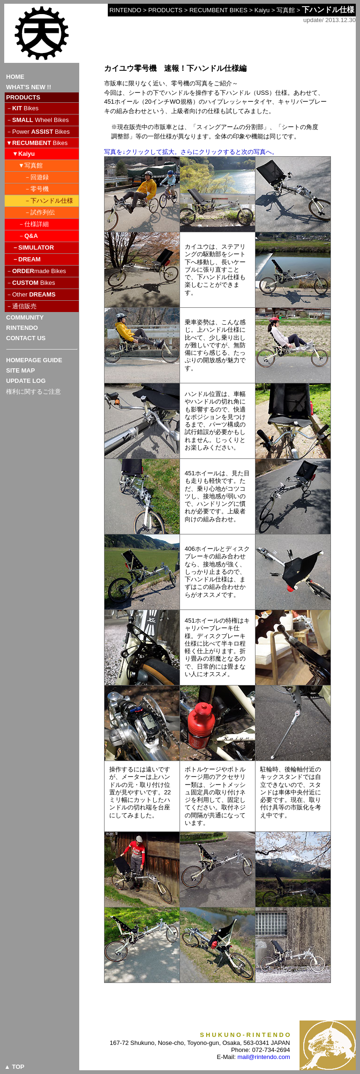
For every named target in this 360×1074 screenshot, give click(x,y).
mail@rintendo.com (264, 1056)
